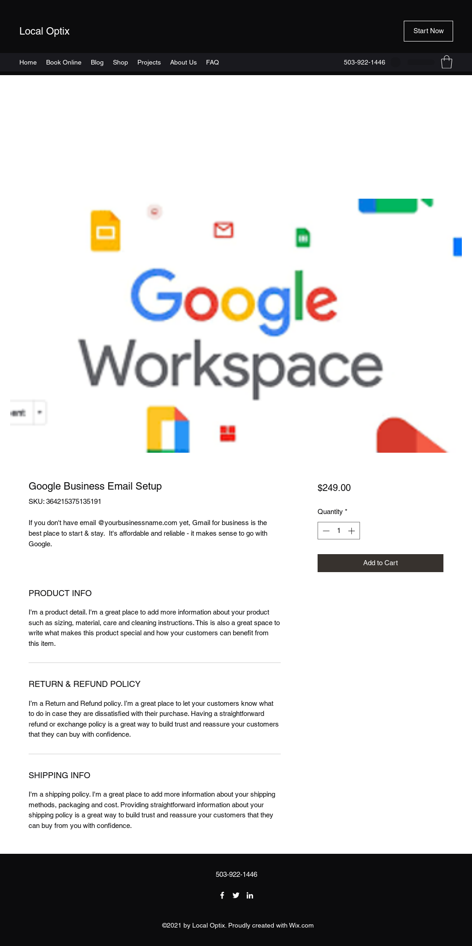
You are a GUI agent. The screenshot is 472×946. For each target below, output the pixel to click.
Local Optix (44, 31)
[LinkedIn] (249, 895)
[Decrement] (325, 530)
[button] (428, 31)
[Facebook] (222, 895)
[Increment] (352, 530)
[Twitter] (236, 895)
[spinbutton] (338, 530)
